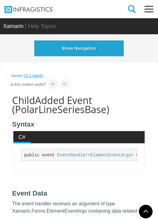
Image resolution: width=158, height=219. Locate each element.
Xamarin (13, 26)
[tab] (22, 137)
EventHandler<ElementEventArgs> (95, 155)
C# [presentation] (21, 137)
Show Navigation (79, 48)
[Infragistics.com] (35, 9)
